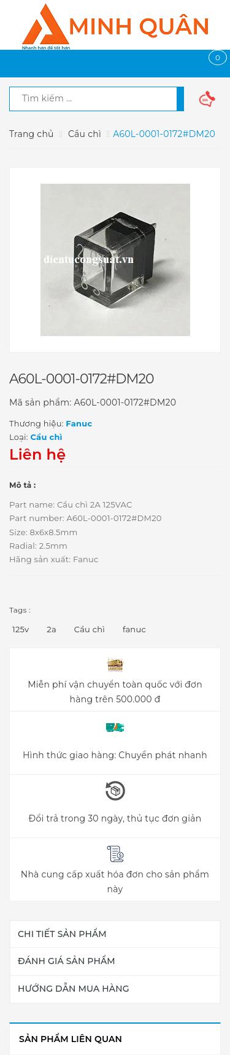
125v (20, 629)
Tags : (20, 609)
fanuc (134, 629)
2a (51, 629)
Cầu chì (89, 629)
